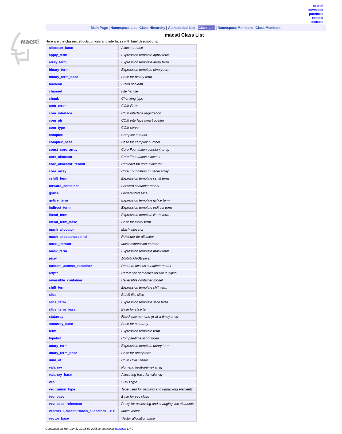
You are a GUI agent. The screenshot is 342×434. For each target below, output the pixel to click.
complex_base (60, 142)
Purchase (316, 14)
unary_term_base (63, 353)
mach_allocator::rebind (68, 237)
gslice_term (58, 200)
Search (318, 6)
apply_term (58, 55)
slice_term (57, 302)
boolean (55, 84)
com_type (57, 128)
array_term (58, 62)
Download (315, 10)
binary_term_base (63, 77)
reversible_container (65, 280)
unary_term (58, 346)
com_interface (60, 113)
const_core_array (63, 150)
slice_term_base (62, 309)
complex (56, 135)
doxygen (120, 428)
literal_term (58, 215)
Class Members (268, 28)
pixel (53, 258)
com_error (57, 106)
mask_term (58, 251)
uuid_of (55, 360)
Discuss (317, 22)
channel (55, 91)
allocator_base (61, 48)
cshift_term (58, 178)
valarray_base (60, 375)
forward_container (64, 186)
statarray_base (61, 324)
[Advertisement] (107, 12)
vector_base (59, 418)
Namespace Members (235, 28)
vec (52, 382)
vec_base (56, 396)
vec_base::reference (65, 404)
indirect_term (60, 208)
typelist (55, 338)
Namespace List (124, 28)
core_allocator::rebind (67, 164)
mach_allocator (61, 229)
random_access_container (70, 266)
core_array (57, 171)
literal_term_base (63, 222)
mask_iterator (60, 244)
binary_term (58, 70)
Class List (207, 28)
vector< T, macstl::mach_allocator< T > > (82, 411)
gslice (54, 193)
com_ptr (56, 120)
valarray (55, 367)
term (52, 331)
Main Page (99, 28)
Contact (317, 18)
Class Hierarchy (152, 28)
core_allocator (60, 157)
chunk (54, 98)
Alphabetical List (181, 28)
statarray (56, 317)
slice (52, 295)
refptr (53, 273)
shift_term (57, 287)
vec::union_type (62, 389)
